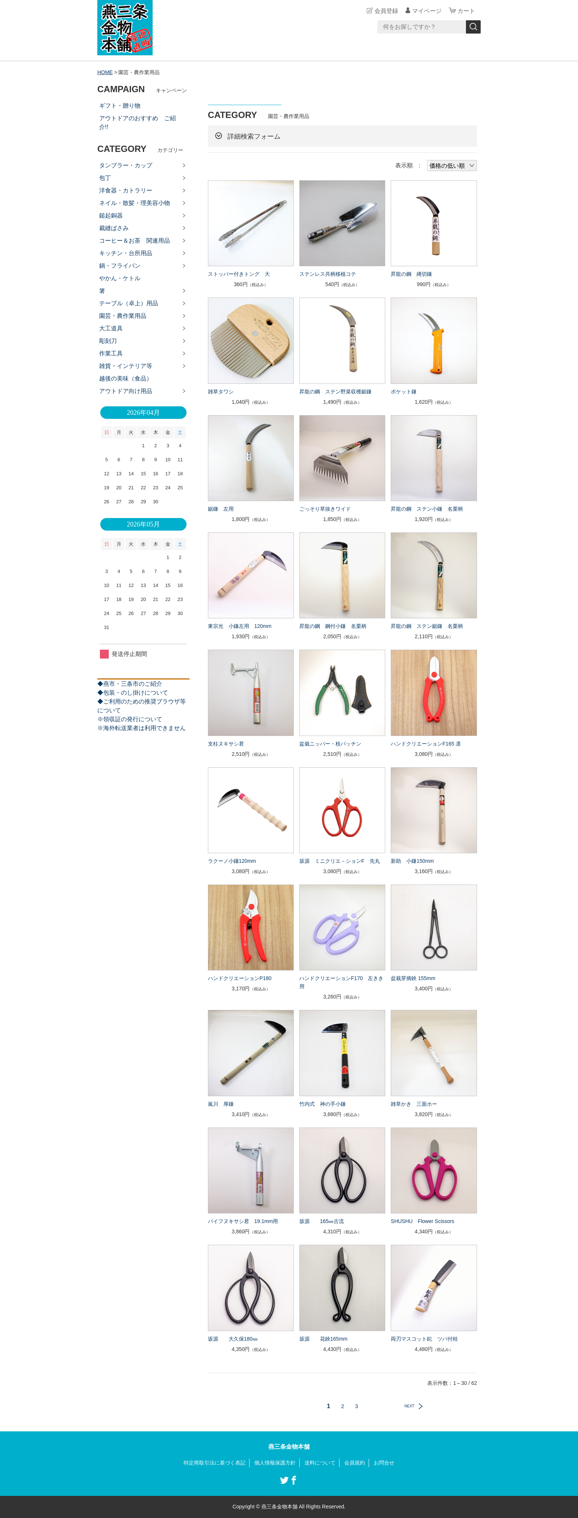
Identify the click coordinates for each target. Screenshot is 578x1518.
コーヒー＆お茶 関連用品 (134, 240)
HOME (105, 72)
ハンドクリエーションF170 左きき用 (341, 982)
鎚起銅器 (111, 215)
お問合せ (384, 1463)
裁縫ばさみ (114, 228)
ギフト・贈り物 (119, 106)
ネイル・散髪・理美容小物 (134, 203)
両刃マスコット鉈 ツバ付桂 (424, 1339)
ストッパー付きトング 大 (239, 274)
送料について (319, 1463)
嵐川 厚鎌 (221, 1104)
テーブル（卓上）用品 (128, 303)
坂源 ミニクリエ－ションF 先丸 (339, 861)
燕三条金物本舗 (289, 1447)
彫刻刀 (108, 341)
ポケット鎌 (404, 392)
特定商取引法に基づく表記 (215, 1463)
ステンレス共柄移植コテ (327, 274)
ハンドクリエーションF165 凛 (426, 744)
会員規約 (354, 1463)
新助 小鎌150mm (412, 861)
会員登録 (386, 11)
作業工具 (111, 353)
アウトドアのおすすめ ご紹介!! (137, 122)
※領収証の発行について (129, 719)
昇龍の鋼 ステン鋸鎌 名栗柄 (427, 626)
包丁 (105, 178)
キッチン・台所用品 (125, 253)
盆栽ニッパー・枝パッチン (330, 744)
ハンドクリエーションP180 (240, 978)
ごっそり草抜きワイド (325, 509)
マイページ (427, 11)
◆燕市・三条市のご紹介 (129, 684)
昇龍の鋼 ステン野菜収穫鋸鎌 (335, 392)
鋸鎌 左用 (221, 509)
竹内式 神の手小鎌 (322, 1104)
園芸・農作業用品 (122, 316)
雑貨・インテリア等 (125, 366)
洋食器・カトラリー (125, 190)
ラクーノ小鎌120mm (232, 861)
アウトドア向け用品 (125, 391)
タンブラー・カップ (125, 165)
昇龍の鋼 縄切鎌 (411, 274)
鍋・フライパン (119, 266)
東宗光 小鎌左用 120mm (240, 626)
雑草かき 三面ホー (414, 1104)
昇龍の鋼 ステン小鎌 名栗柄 (427, 509)
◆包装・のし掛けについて (132, 692)
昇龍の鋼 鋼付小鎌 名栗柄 (332, 626)
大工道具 (111, 328)
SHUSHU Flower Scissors (422, 1221)
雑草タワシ (221, 392)
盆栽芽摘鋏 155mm (413, 978)
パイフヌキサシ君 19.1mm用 (243, 1221)
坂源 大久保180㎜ (233, 1339)
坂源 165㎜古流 (321, 1221)
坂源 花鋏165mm (323, 1339)
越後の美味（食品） (125, 378)
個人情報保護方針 (275, 1463)
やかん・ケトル (119, 278)
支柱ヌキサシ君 (226, 744)
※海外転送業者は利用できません (141, 728)
